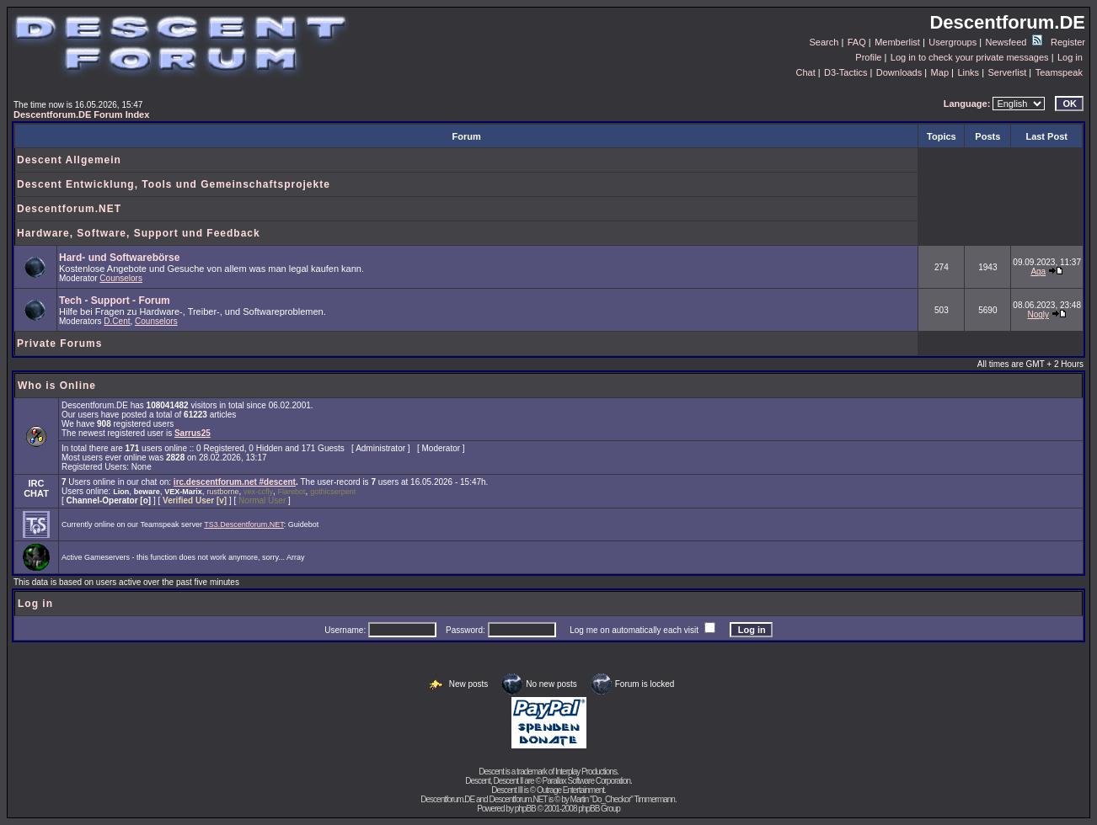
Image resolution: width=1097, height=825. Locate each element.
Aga (1038, 271)
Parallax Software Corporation (586, 780)
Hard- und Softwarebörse (119, 257)
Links (968, 72)
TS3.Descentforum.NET (244, 524)
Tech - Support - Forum (114, 300)
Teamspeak (1059, 72)
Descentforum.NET (69, 209)
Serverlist (1006, 72)
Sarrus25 (192, 433)
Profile (868, 57)
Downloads (899, 72)
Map (940, 72)
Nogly (1039, 314)
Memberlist (897, 42)
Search (824, 42)
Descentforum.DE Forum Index (81, 114)
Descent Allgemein (69, 160)
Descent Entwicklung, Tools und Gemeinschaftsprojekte (173, 184)
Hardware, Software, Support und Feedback (138, 233)
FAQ (857, 42)
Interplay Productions (586, 771)
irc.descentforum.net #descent (235, 482)
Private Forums (59, 343)
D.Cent (117, 321)
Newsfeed (1014, 42)
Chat (805, 72)
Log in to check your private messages (970, 57)
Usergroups (952, 42)
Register (1068, 42)
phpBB (525, 808)
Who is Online (57, 385)
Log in (1070, 57)
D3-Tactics (845, 72)
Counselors (120, 278)
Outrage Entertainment (570, 790)
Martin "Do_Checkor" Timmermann (622, 799)
